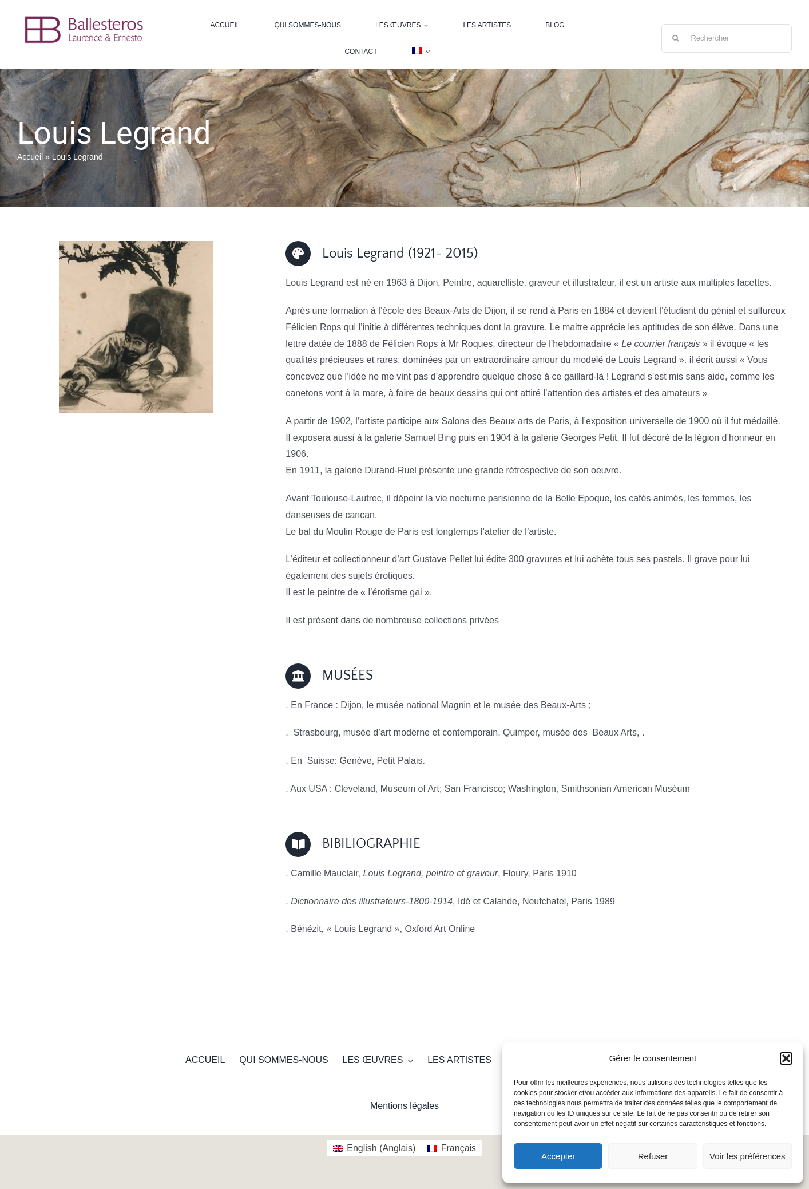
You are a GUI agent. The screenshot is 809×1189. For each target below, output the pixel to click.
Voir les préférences (747, 1156)
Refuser (653, 1156)
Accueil (30, 156)
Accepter (558, 1156)
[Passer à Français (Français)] (451, 1148)
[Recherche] (675, 38)
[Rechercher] (726, 38)
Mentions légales (404, 1106)
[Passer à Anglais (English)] (374, 1148)
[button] (786, 1058)
